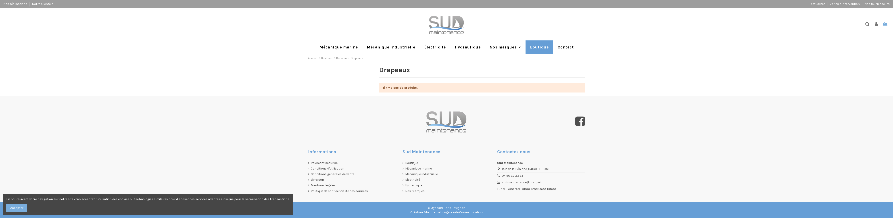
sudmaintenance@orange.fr (522, 182)
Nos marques (415, 191)
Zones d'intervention (845, 4)
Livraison (317, 180)
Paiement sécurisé (324, 163)
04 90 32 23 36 (513, 176)
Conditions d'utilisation (327, 168)
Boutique (411, 163)
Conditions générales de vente (332, 174)
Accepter (16, 208)
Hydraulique (413, 185)
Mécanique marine (418, 168)
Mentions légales (323, 185)
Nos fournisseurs (877, 4)
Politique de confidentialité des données (339, 191)
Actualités (818, 4)
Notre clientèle (42, 4)
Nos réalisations (15, 4)
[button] (505, 47)
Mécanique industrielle (421, 174)
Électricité (412, 180)
